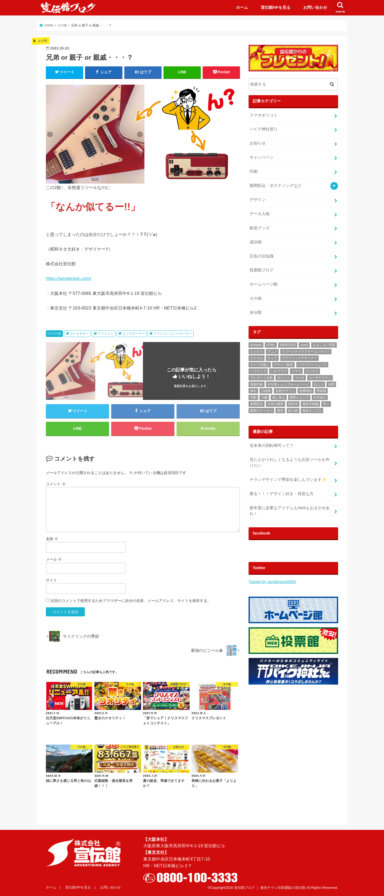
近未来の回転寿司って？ (272, 445)
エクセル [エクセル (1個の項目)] (256, 358)
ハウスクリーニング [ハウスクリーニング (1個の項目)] (312, 365)
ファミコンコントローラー (172, 333)
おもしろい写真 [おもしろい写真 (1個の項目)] (324, 345)
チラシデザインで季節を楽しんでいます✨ (288, 479)
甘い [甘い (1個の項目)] (326, 404)
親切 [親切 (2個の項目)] (280, 410)
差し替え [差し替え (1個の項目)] (278, 397)
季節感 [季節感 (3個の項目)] (321, 391)
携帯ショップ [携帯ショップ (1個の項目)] (299, 397)
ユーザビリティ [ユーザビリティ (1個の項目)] (320, 378)
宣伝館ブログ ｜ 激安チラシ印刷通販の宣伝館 (269, 888)
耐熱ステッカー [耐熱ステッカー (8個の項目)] (261, 410)
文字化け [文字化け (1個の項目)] (319, 397)
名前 (52, 539)
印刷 (254, 171)
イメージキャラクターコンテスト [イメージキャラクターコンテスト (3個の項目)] (306, 351)
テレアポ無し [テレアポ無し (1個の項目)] (259, 365)
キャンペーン (262, 157)
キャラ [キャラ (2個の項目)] (272, 358)
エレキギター (79, 333)
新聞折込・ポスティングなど (276, 185)
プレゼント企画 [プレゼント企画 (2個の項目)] (261, 378)
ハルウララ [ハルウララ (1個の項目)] (279, 371)
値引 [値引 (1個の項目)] (253, 391)
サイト (51, 580)
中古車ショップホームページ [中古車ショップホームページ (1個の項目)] (288, 384)
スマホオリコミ (264, 115)
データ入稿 (260, 214)
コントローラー (133, 333)
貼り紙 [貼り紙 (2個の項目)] (293, 410)
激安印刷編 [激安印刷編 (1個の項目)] (310, 404)
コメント (56, 484)
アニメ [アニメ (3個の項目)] (272, 351)
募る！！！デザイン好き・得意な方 (282, 494)
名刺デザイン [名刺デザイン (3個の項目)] (285, 391)
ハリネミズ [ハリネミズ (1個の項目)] (258, 371)
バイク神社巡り (264, 129)
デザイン (258, 200)
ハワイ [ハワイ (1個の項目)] (296, 371)
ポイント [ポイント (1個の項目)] (283, 378)
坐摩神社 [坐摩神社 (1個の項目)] (305, 391)
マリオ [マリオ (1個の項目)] (299, 378)
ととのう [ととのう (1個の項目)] (256, 351)
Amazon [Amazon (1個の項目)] (256, 345)
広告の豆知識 (262, 256)
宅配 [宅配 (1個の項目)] (253, 397)
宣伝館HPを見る (275, 7)
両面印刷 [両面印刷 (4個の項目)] (256, 384)
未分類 (256, 312)
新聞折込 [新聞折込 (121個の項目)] (256, 404)
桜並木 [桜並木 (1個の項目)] (293, 404)
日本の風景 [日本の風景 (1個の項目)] (275, 404)
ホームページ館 (264, 284)
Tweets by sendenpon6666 (272, 582)
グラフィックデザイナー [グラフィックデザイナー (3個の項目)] (299, 358)
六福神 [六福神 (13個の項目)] (266, 391)
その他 (56, 333)
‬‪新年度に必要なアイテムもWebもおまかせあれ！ (290, 511)
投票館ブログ (262, 270)
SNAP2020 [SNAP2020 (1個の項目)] (287, 345)
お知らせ (258, 143)
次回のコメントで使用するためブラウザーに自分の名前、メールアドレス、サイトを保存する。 (130, 600)
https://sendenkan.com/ (68, 278)
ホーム (242, 7)
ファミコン (106, 333)
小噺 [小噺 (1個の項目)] (264, 397)
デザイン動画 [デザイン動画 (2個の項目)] (283, 365)
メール (54, 559)
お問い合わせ (315, 7)
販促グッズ (260, 228)
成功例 (256, 242)
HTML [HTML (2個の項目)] (270, 345)
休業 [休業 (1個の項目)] (331, 384)
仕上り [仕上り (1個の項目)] (318, 384)
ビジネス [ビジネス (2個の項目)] (312, 371)
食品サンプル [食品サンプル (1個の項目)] (312, 410)
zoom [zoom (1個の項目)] (304, 345)
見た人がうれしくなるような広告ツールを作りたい (290, 462)
